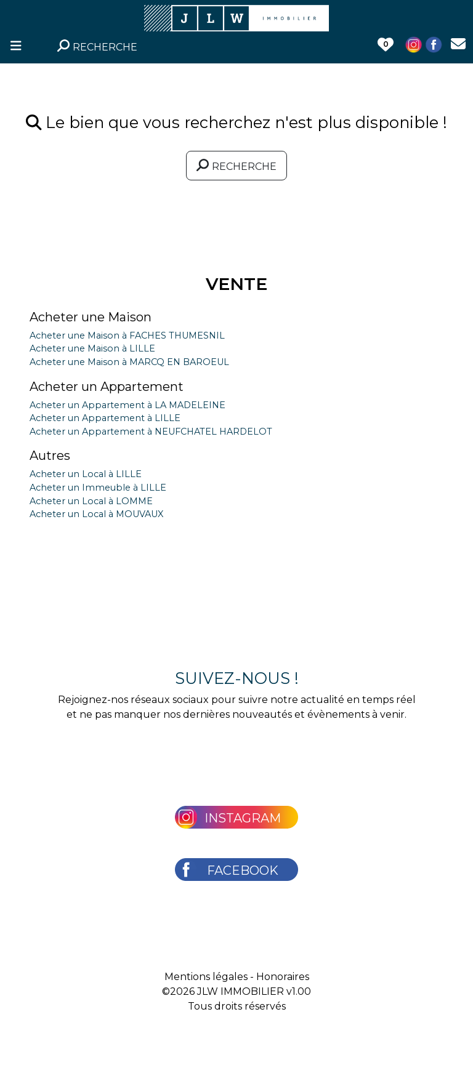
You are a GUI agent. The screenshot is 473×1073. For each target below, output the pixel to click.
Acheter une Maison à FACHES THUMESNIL (127, 335)
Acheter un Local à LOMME (91, 501)
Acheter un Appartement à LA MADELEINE (127, 405)
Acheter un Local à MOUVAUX (96, 514)
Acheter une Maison (91, 317)
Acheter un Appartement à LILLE (105, 418)
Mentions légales (206, 977)
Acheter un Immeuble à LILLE (98, 487)
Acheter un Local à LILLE (86, 474)
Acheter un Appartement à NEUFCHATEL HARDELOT (151, 431)
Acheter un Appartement (107, 386)
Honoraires (282, 977)
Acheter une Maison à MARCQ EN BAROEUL (129, 362)
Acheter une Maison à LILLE (92, 348)
